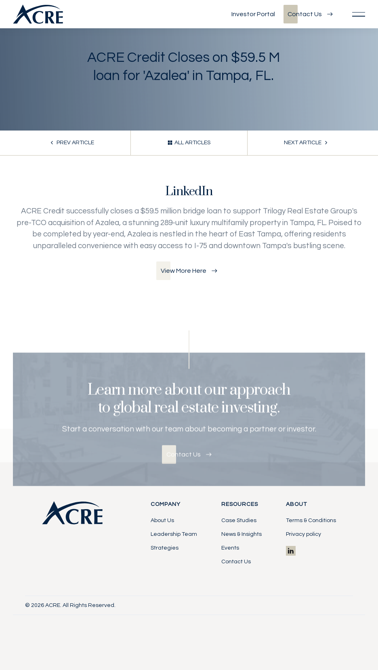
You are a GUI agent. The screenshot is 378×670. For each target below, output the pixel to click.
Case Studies (238, 520)
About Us (162, 520)
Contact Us (236, 562)
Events (230, 548)
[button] (358, 14)
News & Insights (241, 534)
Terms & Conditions (311, 520)
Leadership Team (174, 534)
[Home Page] (38, 14)
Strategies (164, 548)
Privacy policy (303, 534)
